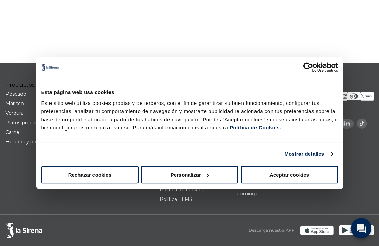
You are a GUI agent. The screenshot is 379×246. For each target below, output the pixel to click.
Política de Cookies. (254, 128)
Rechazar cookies (90, 175)
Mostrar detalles (304, 154)
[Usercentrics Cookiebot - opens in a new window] (308, 67)
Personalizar (190, 175)
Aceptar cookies (289, 175)
